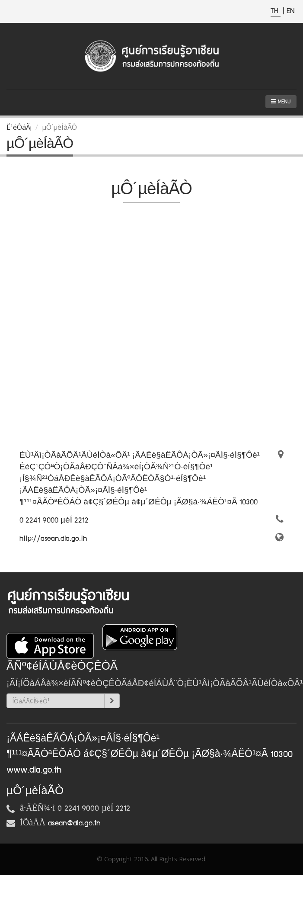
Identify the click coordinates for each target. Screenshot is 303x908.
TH (276, 11)
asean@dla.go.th (74, 823)
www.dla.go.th (33, 770)
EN (290, 11)
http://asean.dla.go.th (53, 539)
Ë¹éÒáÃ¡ (19, 127)
